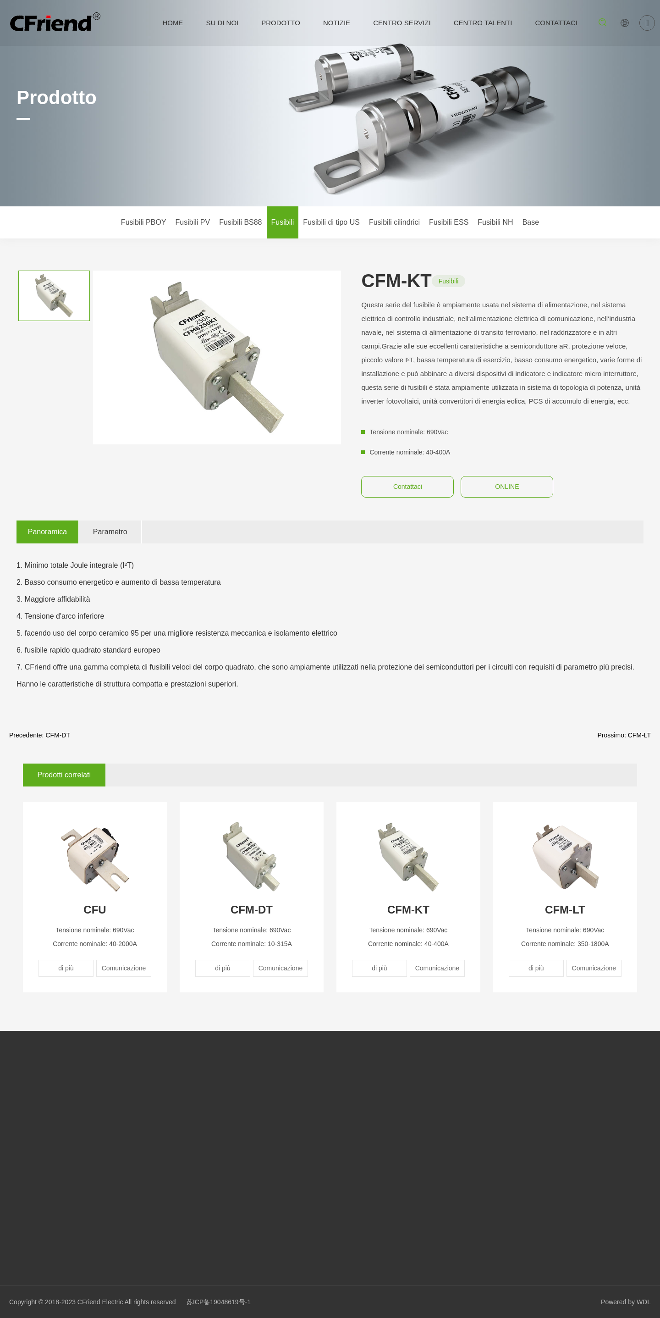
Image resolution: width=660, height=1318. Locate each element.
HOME (172, 23)
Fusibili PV (193, 222)
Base (530, 222)
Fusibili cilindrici (394, 222)
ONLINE (507, 486)
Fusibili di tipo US (331, 222)
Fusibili (282, 222)
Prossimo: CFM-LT (624, 735)
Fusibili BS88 (240, 222)
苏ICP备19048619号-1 (219, 1302)
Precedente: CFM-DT (39, 735)
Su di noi (222, 23)
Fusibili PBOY (143, 222)
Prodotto (280, 23)
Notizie (336, 23)
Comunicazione (124, 968)
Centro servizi (402, 23)
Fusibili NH (495, 222)
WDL (644, 1302)
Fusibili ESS (448, 222)
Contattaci (556, 23)
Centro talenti (483, 23)
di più (65, 968)
